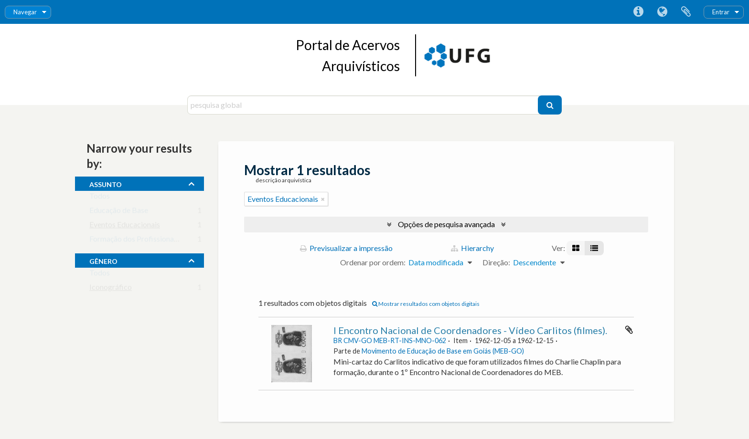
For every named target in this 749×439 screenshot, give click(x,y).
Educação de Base (118, 212)
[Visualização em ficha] (576, 248)
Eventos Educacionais (124, 226)
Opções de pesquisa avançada (446, 224)
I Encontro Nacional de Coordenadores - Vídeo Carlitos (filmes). (470, 330)
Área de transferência (686, 12)
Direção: (496, 262)
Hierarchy (472, 247)
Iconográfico (110, 288)
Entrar (720, 12)
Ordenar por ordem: (373, 262)
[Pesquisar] (550, 105)
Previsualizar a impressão (346, 247)
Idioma (662, 12)
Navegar (25, 12)
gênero (103, 260)
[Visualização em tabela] (594, 248)
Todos (99, 197)
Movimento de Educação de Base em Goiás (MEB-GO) (443, 351)
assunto (105, 183)
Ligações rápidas (638, 12)
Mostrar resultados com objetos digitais (426, 303)
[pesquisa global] (363, 105)
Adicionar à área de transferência (629, 329)
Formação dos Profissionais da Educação (155, 240)
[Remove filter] (323, 199)
